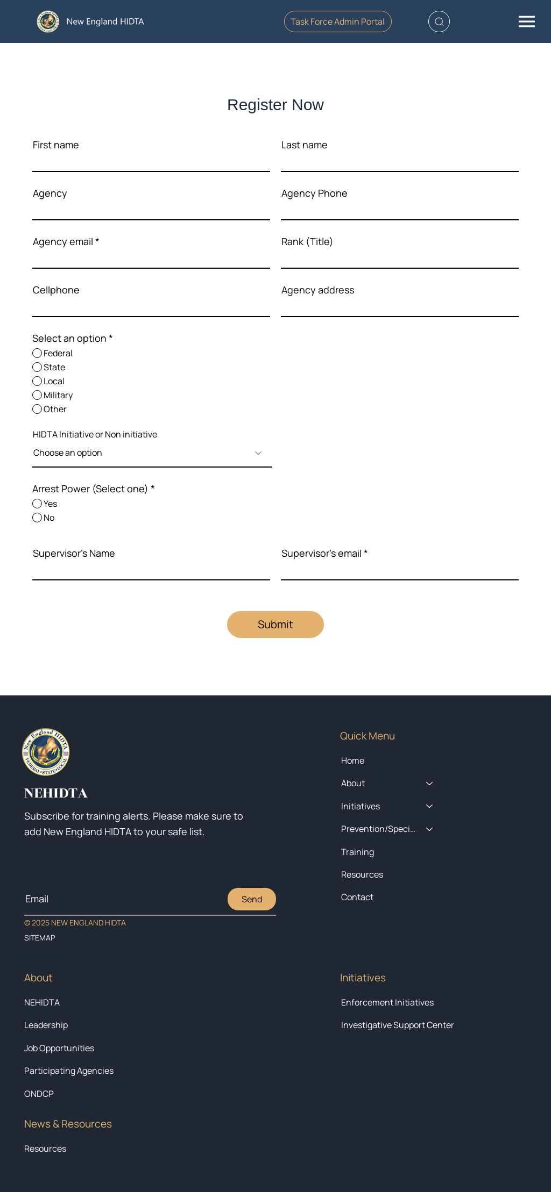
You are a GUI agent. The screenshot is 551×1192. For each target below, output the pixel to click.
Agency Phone (314, 193)
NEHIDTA (42, 1002)
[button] (439, 21)
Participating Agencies (69, 1070)
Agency (50, 193)
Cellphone (56, 290)
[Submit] (275, 624)
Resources (45, 1148)
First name (56, 144)
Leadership (46, 1025)
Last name (304, 144)
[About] (429, 783)
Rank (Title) (307, 241)
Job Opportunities (59, 1048)
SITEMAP (39, 937)
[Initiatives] (429, 806)
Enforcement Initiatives (387, 1002)
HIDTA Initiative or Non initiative (95, 434)
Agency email (63, 241)
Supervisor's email (321, 553)
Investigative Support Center (397, 1025)
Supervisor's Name (74, 553)
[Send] (252, 899)
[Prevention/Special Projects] (429, 828)
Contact (357, 897)
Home (352, 760)
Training (357, 852)
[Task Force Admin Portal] (338, 21)
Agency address (317, 290)
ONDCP (39, 1094)
